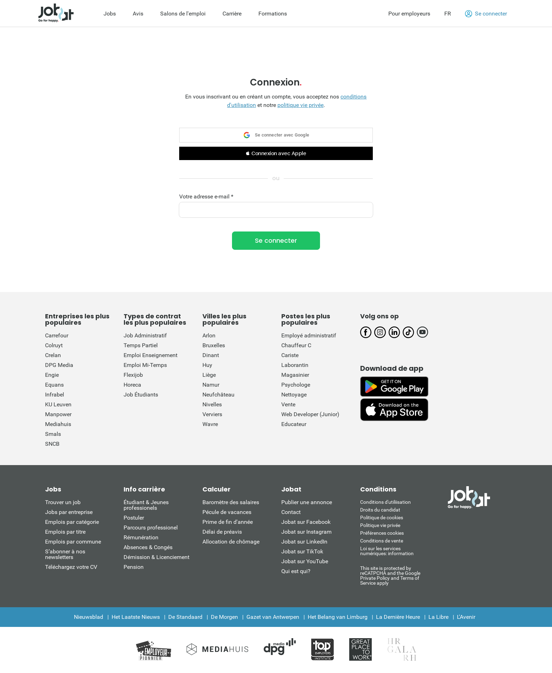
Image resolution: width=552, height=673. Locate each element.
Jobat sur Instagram (306, 531)
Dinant (210, 355)
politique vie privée (300, 105)
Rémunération (141, 537)
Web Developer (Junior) (310, 414)
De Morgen (224, 617)
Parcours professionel (151, 527)
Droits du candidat (380, 510)
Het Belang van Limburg (338, 617)
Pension (134, 567)
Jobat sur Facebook (306, 522)
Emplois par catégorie (72, 522)
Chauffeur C (296, 345)
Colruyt (54, 345)
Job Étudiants (141, 394)
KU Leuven (58, 404)
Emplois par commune (73, 541)
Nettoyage (294, 394)
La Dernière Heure (398, 617)
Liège (209, 375)
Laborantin (294, 365)
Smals (53, 434)
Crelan (53, 355)
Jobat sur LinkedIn (304, 541)
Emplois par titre (65, 531)
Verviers (212, 414)
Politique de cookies (381, 517)
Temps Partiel (141, 345)
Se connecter (486, 13)
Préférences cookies (382, 533)
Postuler (134, 517)
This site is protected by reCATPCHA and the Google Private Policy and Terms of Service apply (390, 575)
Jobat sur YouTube (304, 561)
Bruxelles (213, 345)
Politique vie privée (380, 525)
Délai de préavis (222, 531)
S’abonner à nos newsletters (65, 554)
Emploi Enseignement (150, 355)
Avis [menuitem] (138, 13)
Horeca (132, 384)
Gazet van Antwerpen (272, 617)
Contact (291, 512)
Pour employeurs (409, 13)
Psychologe (295, 384)
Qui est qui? (295, 571)
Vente (288, 404)
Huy (207, 365)
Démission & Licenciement (156, 557)
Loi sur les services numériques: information (387, 551)
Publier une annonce (306, 502)
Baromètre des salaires (230, 502)
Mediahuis (58, 424)
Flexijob (133, 375)
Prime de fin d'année (227, 522)
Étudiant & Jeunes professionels (146, 505)
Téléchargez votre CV (71, 567)
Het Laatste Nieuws (136, 617)
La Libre (438, 617)
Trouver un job (63, 502)
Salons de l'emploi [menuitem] (183, 13)
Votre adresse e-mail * (206, 196)
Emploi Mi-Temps (145, 365)
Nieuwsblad (88, 617)
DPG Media (59, 365)
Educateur (293, 424)
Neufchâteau (218, 394)
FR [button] (447, 13)
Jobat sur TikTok (302, 551)
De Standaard (185, 617)
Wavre (210, 424)
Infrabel (54, 394)
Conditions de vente (381, 541)
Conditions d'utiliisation (385, 502)
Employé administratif (308, 335)
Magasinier (295, 375)
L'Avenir (466, 617)
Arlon (208, 335)
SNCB (52, 443)
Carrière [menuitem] (232, 13)
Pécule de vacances (226, 512)
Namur (210, 384)
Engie (52, 375)
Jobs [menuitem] (110, 13)
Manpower (58, 414)
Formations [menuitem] (272, 13)
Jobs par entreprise (69, 512)
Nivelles (212, 404)
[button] (276, 153)
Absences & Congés (148, 547)
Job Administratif (145, 335)
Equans (54, 384)
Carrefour (56, 335)
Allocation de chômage (230, 541)
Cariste (290, 355)
